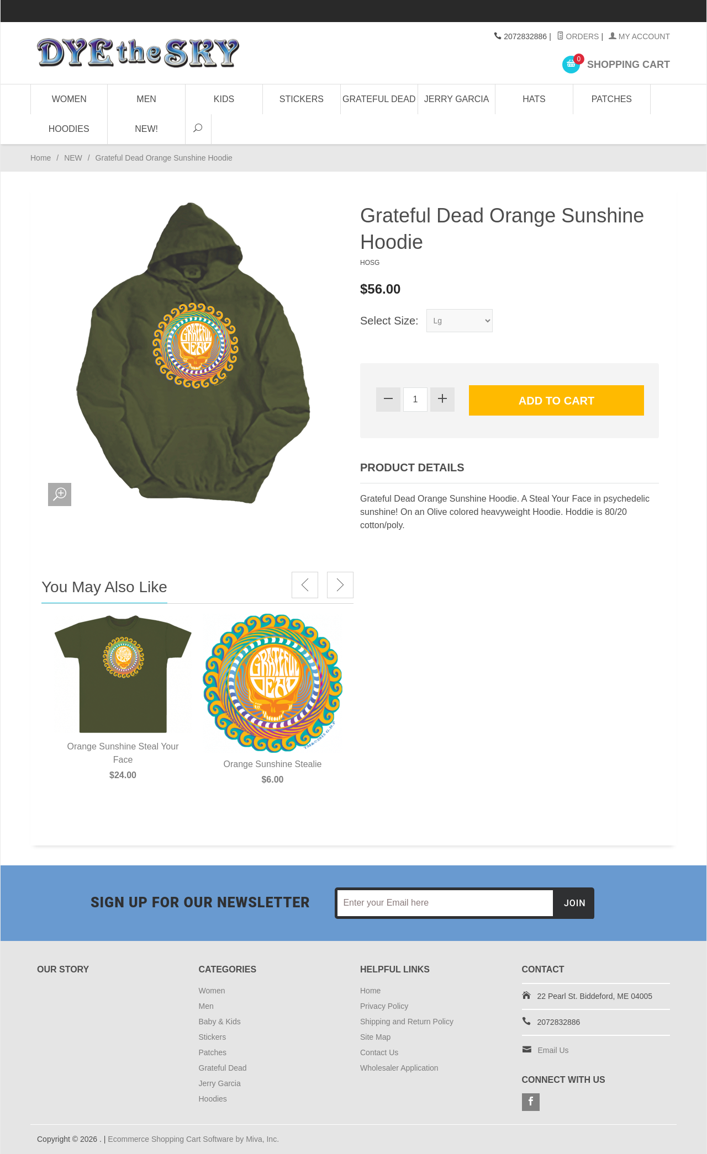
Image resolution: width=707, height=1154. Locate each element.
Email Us (553, 1050)
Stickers (301, 99)
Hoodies (69, 129)
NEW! (146, 129)
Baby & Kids (220, 1021)
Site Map (375, 1037)
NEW (73, 157)
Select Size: (389, 321)
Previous (305, 585)
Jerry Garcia (456, 99)
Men (146, 99)
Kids (224, 99)
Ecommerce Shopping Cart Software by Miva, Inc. (193, 1139)
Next (340, 585)
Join (575, 903)
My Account (639, 36)
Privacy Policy (384, 1006)
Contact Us (379, 1052)
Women (69, 99)
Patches (612, 99)
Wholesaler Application (399, 1067)
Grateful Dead (378, 99)
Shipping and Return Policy (406, 1021)
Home (40, 157)
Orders (578, 36)
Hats (534, 99)
